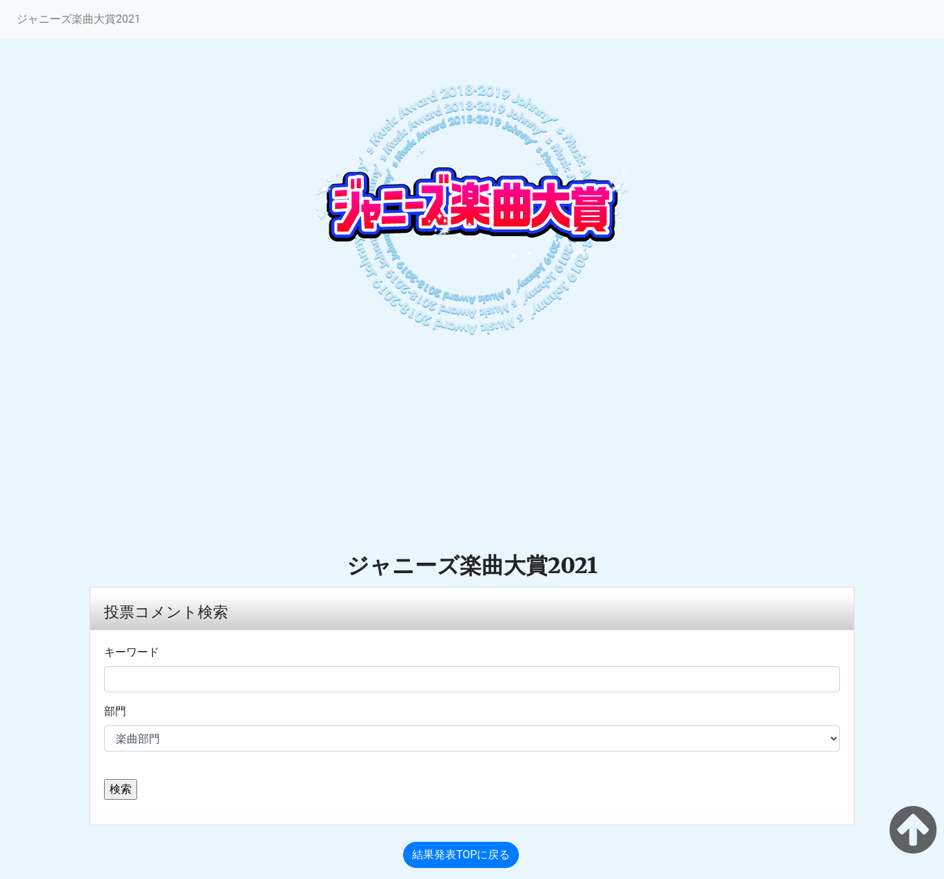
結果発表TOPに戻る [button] (461, 854)
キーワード (131, 652)
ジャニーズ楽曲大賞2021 (79, 18)
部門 (115, 711)
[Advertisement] (472, 448)
